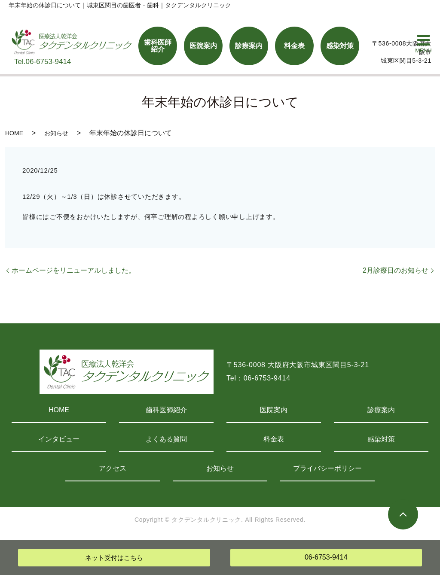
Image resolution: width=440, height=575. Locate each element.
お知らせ (56, 133)
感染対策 (381, 439)
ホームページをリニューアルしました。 (73, 270)
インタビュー (58, 439)
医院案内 (273, 410)
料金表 (273, 439)
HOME (14, 133)
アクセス (112, 468)
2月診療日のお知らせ (395, 270)
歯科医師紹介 (166, 410)
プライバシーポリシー (327, 468)
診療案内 (381, 410)
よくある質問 (166, 439)
